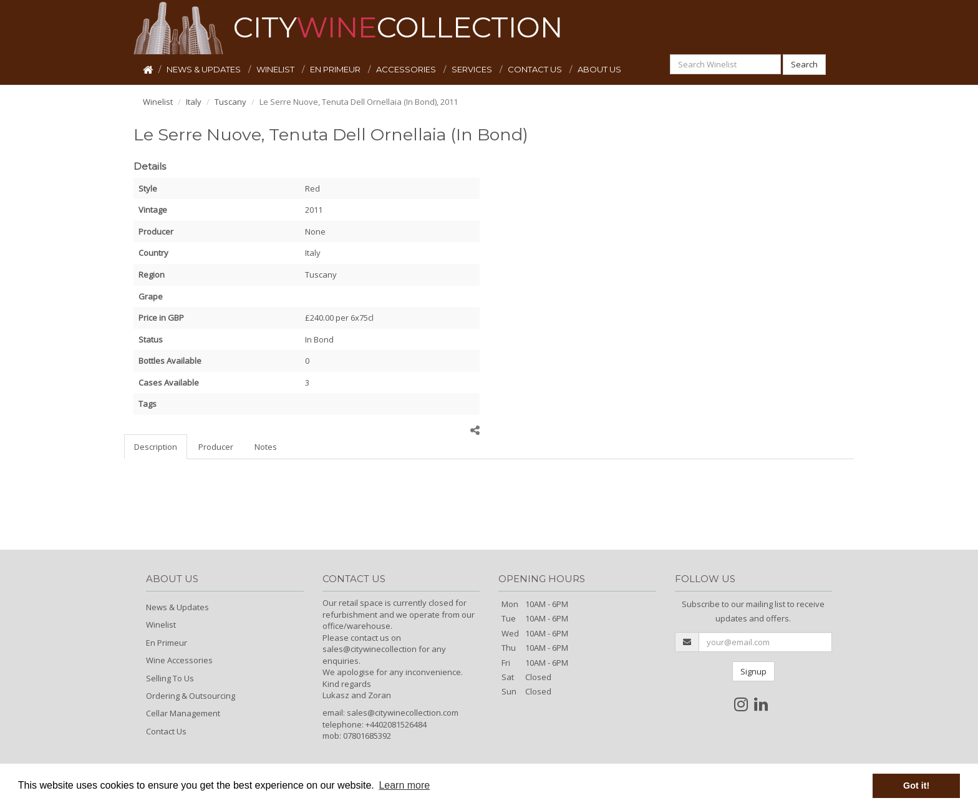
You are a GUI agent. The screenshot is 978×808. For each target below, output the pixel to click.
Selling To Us (170, 678)
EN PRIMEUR (336, 69)
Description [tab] (155, 446)
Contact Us (166, 731)
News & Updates (177, 607)
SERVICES (473, 69)
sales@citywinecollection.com (402, 712)
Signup (753, 671)
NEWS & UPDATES (205, 69)
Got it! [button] (916, 786)
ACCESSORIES (407, 69)
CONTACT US (536, 69)
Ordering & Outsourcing (190, 695)
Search (804, 64)
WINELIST (276, 69)
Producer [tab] (215, 446)
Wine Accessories (179, 660)
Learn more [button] (404, 785)
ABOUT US (599, 69)
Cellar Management (183, 713)
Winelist (158, 101)
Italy (193, 101)
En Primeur (166, 642)
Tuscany (230, 101)
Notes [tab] (265, 446)
